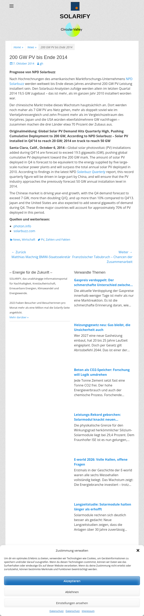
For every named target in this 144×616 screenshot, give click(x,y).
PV (42, 239)
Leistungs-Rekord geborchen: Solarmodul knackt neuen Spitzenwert (97, 417)
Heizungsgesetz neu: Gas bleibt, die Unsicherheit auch (102, 327)
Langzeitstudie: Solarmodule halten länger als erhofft (102, 506)
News (31, 47)
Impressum (88, 611)
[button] (138, 550)
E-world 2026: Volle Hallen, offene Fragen (100, 462)
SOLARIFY (75, 16)
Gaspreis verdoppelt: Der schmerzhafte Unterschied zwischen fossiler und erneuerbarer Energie (103, 282)
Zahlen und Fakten (58, 239)
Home (18, 47)
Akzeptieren (72, 581)
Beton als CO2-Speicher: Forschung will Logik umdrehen (102, 372)
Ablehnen (72, 592)
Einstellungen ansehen (72, 603)
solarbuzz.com (24, 231)
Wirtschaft (28, 239)
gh (41, 63)
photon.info (22, 226)
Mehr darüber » (19, 317)
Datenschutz (56, 611)
